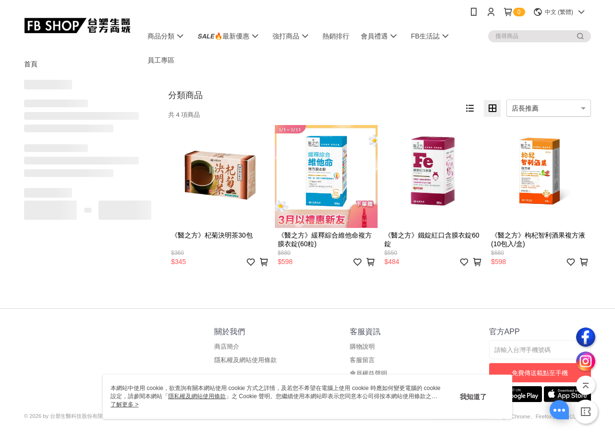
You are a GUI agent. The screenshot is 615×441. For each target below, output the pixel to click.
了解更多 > (124, 404)
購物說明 (362, 346)
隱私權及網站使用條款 (245, 360)
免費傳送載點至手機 (540, 373)
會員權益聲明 (368, 373)
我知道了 (473, 397)
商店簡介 (226, 346)
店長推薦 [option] (525, 108)
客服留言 (362, 360)
